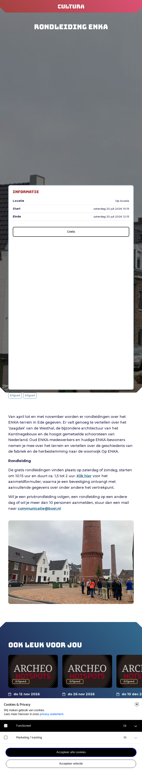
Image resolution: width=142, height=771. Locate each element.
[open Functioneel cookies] (135, 726)
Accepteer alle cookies (71, 752)
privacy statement (51, 714)
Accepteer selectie (71, 763)
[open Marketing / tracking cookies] (135, 738)
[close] (137, 704)
